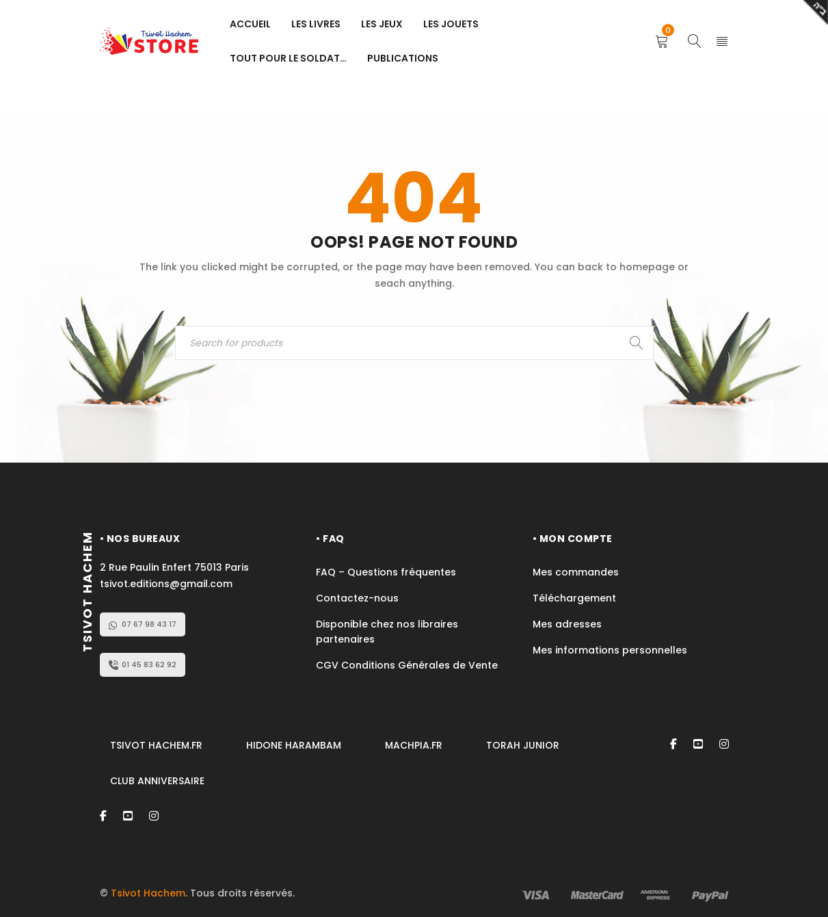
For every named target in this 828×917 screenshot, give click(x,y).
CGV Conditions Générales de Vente (408, 665)
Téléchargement (574, 598)
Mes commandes (576, 572)
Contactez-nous (357, 598)
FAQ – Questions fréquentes (386, 572)
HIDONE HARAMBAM (293, 745)
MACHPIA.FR (413, 745)
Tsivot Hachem (148, 893)
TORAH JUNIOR (522, 745)
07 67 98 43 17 (142, 624)
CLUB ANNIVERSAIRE (157, 781)
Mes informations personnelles (610, 650)
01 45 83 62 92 (142, 664)
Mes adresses (567, 624)
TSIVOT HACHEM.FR (156, 745)
